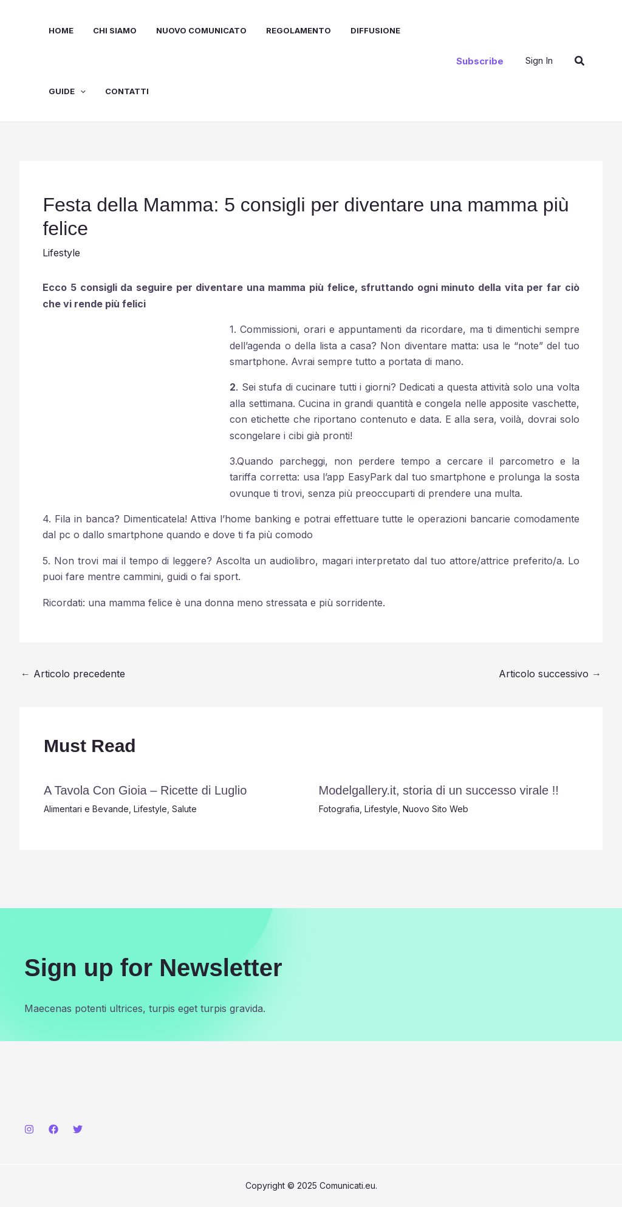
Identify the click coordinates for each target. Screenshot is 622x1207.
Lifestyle (61, 253)
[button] (480, 61)
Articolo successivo (550, 674)
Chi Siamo (115, 30)
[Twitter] (78, 1129)
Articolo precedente (73, 674)
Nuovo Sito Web (435, 809)
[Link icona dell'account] (539, 60)
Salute (184, 809)
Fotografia (339, 809)
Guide (67, 91)
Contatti (127, 91)
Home (61, 30)
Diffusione (375, 30)
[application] (80, 91)
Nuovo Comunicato (201, 30)
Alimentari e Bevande (86, 809)
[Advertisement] (134, 402)
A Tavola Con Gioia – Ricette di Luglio (145, 790)
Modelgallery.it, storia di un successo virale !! (439, 790)
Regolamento (298, 30)
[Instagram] (29, 1129)
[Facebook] (53, 1129)
